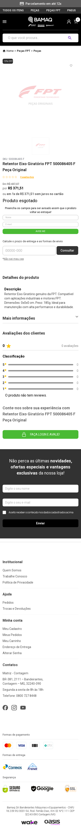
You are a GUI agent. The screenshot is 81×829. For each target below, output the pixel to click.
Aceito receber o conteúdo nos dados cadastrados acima (38, 512)
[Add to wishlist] (71, 65)
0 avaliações (27, 177)
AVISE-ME (40, 231)
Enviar (40, 523)
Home (10, 50)
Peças (37, 50)
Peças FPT (23, 50)
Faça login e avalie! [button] (40, 434)
